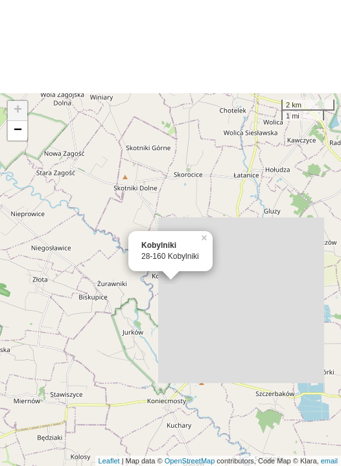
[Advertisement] (170, 46)
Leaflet (109, 461)
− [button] (18, 130)
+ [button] (18, 110)
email (329, 461)
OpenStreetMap (190, 461)
